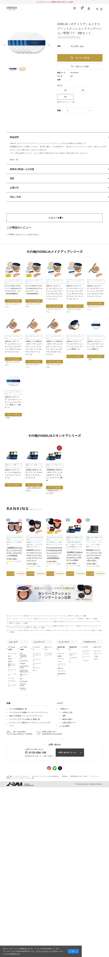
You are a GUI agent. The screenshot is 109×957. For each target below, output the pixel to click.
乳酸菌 (59, 657)
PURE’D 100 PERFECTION (24, 672)
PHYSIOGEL (24, 682)
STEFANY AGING (23, 685)
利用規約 (64, 777)
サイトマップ (94, 777)
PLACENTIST (24, 662)
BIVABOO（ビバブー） (24, 690)
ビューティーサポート (73, 655)
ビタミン (60, 662)
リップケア (11, 679)
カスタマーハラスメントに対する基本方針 (45, 777)
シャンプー (85, 655)
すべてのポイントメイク (48, 655)
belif (21, 680)
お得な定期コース (69, 724)
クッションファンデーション (37, 656)
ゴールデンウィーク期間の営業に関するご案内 (54, 2)
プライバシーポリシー (22, 777)
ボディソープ (98, 655)
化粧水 (10, 660)
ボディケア (97, 652)
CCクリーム (36, 669)
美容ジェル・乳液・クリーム (12, 666)
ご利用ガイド (64, 710)
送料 (64, 717)
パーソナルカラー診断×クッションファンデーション (29, 713)
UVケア (35, 671)
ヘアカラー (85, 661)
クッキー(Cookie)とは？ (11, 954)
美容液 (10, 662)
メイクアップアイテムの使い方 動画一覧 (24, 720)
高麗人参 (60, 669)
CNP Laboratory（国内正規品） (23, 657)
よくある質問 (64, 727)
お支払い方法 (67, 713)
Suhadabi (23, 664)
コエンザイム (61, 672)
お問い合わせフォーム (67, 753)
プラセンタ (60, 654)
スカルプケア (86, 652)
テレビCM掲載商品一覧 (18, 710)
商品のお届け (67, 720)
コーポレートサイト (20, 779)
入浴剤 (96, 657)
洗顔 (9, 657)
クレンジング (12, 654)
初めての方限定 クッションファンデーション (26, 717)
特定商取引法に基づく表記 (78, 777)
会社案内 (9, 777)
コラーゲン (60, 660)
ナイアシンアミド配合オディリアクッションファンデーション (30, 725)
